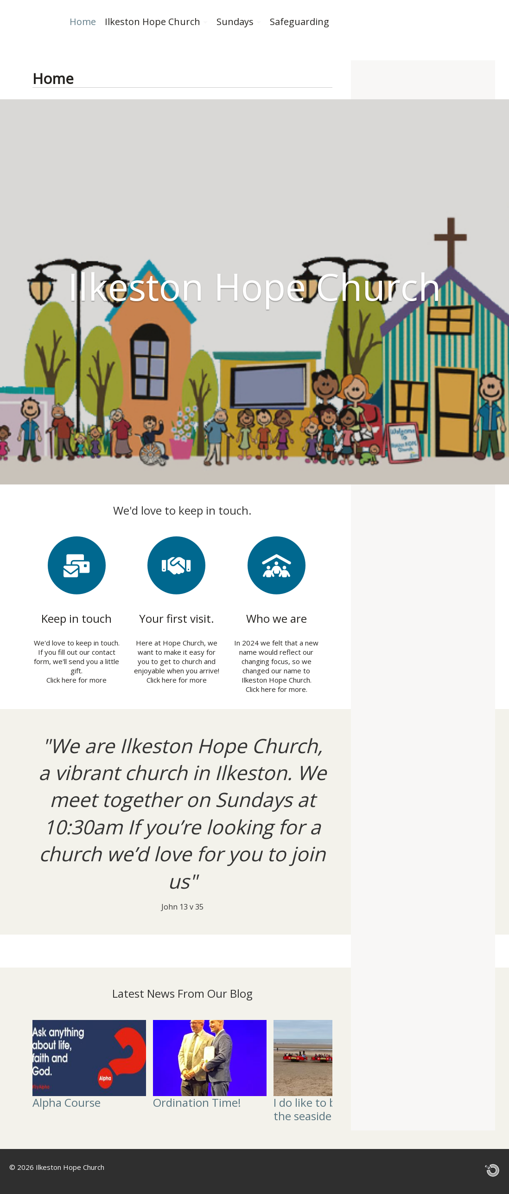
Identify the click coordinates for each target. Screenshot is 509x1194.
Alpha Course (66, 1102)
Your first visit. (176, 618)
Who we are (276, 618)
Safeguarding (299, 21)
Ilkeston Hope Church (152, 21)
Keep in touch (76, 618)
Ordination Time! (197, 1102)
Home (83, 21)
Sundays (235, 21)
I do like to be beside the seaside (325, 1108)
